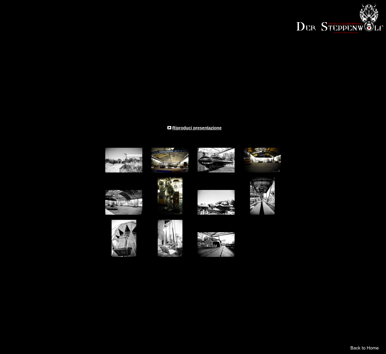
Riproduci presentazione (196, 127)
